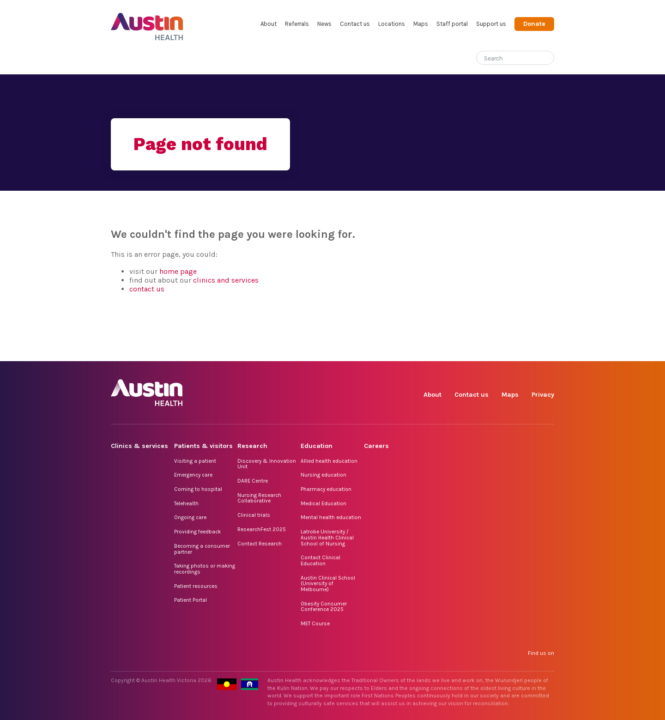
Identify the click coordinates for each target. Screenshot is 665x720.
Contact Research (259, 543)
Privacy (543, 395)
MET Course (315, 623)
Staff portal (452, 23)
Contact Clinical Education (320, 560)
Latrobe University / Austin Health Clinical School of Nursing (327, 537)
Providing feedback (197, 531)
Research (252, 446)
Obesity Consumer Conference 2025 (324, 606)
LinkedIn (504, 350)
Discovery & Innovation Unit (266, 464)
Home (117, 58)
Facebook (440, 350)
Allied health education (329, 461)
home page (178, 271)
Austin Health (147, 23)
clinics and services (226, 280)
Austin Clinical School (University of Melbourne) (328, 584)
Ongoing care (190, 517)
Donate (534, 24)
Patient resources (196, 586)
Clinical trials (253, 515)
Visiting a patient (195, 461)
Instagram (461, 350)
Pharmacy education (326, 489)
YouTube (546, 350)
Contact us (355, 23)
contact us (146, 288)
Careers (376, 446)
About (268, 23)
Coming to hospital (198, 489)
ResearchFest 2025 (261, 529)
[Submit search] (547, 58)
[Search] (504, 56)
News (324, 23)
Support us (491, 23)
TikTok (482, 350)
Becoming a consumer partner (202, 549)
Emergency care (193, 475)
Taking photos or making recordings (204, 569)
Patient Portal (190, 600)
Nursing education (323, 475)
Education (316, 446)
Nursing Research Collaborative (259, 498)
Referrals (297, 23)
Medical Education (323, 503)
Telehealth (186, 503)
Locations (391, 23)
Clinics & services (139, 446)
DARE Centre (252, 481)
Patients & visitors (203, 446)
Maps (420, 23)
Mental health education (331, 517)
